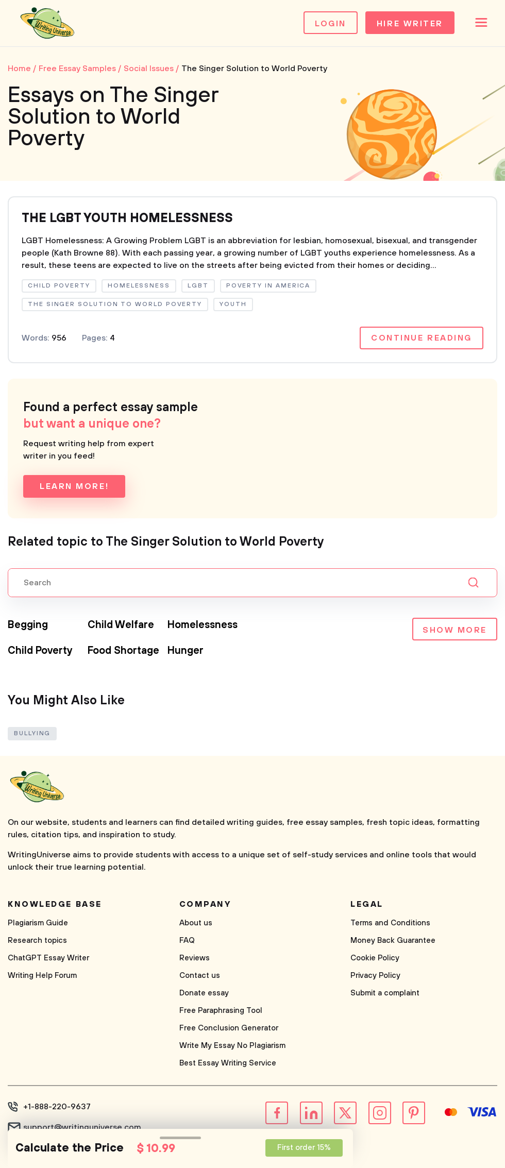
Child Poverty (40, 651)
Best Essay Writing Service (227, 1063)
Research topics (37, 940)
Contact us (199, 975)
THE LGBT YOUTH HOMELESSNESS (127, 218)
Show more (455, 630)
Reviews (194, 958)
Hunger (185, 651)
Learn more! (74, 486)
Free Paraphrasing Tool (220, 1010)
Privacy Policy (375, 975)
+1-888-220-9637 (57, 1107)
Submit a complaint (384, 993)
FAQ (187, 940)
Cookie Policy (374, 958)
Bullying (32, 733)
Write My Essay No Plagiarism (232, 1046)
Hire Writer (410, 24)
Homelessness (202, 625)
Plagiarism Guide (38, 923)
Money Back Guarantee (392, 940)
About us (195, 923)
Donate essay (204, 993)
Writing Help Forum (42, 975)
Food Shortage (123, 651)
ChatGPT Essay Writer (48, 958)
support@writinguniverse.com (82, 1127)
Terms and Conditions (390, 923)
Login (330, 24)
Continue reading (421, 338)
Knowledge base (55, 904)
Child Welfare (121, 625)
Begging (28, 625)
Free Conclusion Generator (228, 1028)
